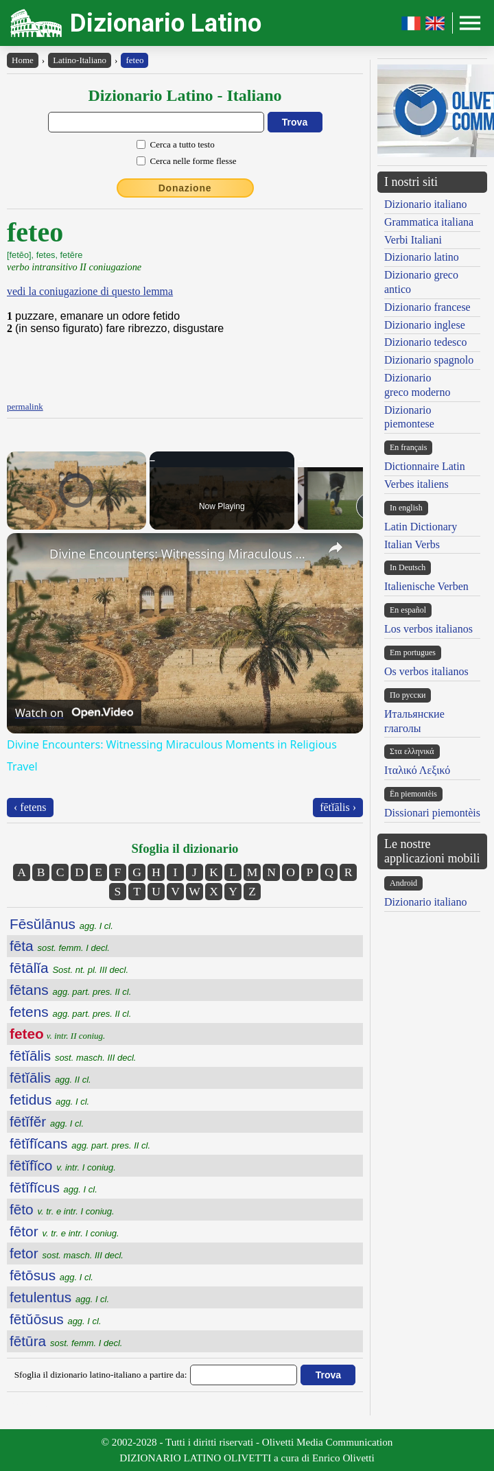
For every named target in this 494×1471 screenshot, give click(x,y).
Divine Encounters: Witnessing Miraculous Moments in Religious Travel (182, 553)
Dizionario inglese (424, 325)
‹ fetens (30, 807)
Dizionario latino (421, 257)
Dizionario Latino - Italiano (184, 95)
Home (23, 60)
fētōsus (51, 1275)
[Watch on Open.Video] (74, 713)
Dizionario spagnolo (428, 360)
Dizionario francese (427, 307)
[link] (29, 555)
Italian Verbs (412, 544)
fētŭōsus (56, 1319)
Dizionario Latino (165, 23)
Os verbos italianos (426, 671)
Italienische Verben (426, 586)
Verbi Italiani (413, 240)
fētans (70, 990)
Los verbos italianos (428, 629)
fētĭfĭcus (53, 1187)
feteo (134, 60)
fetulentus (59, 1297)
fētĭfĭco (63, 1165)
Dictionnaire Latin (424, 466)
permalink (25, 406)
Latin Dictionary (420, 526)
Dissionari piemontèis (432, 813)
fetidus (49, 1099)
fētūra (66, 1341)
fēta (60, 946)
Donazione (185, 188)
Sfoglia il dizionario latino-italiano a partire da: (100, 1374)
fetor (67, 1253)
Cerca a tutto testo (182, 144)
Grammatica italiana (428, 222)
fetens (70, 1012)
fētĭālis (73, 1055)
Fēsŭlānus (61, 924)
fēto (62, 1209)
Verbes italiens (416, 484)
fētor (64, 1231)
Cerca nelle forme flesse (193, 161)
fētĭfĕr (47, 1121)
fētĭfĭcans (80, 1143)
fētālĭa (69, 968)
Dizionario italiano (425, 204)
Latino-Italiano (79, 60)
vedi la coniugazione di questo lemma (90, 291)
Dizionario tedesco (425, 342)
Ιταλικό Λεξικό (417, 770)
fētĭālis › (338, 807)
